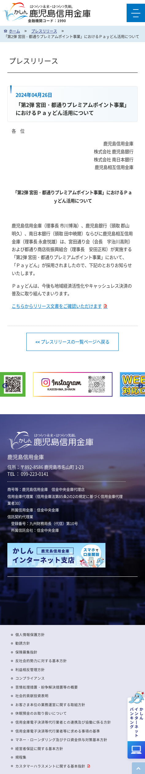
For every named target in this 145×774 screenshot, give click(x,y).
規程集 (20, 757)
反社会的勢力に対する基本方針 (41, 660)
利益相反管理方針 (30, 669)
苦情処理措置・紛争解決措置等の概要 (46, 687)
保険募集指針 (26, 652)
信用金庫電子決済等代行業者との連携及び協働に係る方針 (63, 722)
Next (140, 386)
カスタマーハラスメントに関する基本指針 (50, 766)
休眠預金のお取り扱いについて (41, 713)
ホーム (14, 31)
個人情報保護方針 (30, 634)
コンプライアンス (30, 678)
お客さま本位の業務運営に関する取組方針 (50, 704)
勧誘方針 (22, 643)
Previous (5, 386)
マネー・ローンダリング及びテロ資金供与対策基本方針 (61, 739)
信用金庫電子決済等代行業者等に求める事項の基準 (57, 731)
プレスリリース (44, 31)
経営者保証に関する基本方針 (39, 748)
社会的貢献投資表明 (31, 695)
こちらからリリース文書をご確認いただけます (57, 306)
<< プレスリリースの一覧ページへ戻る (73, 341)
